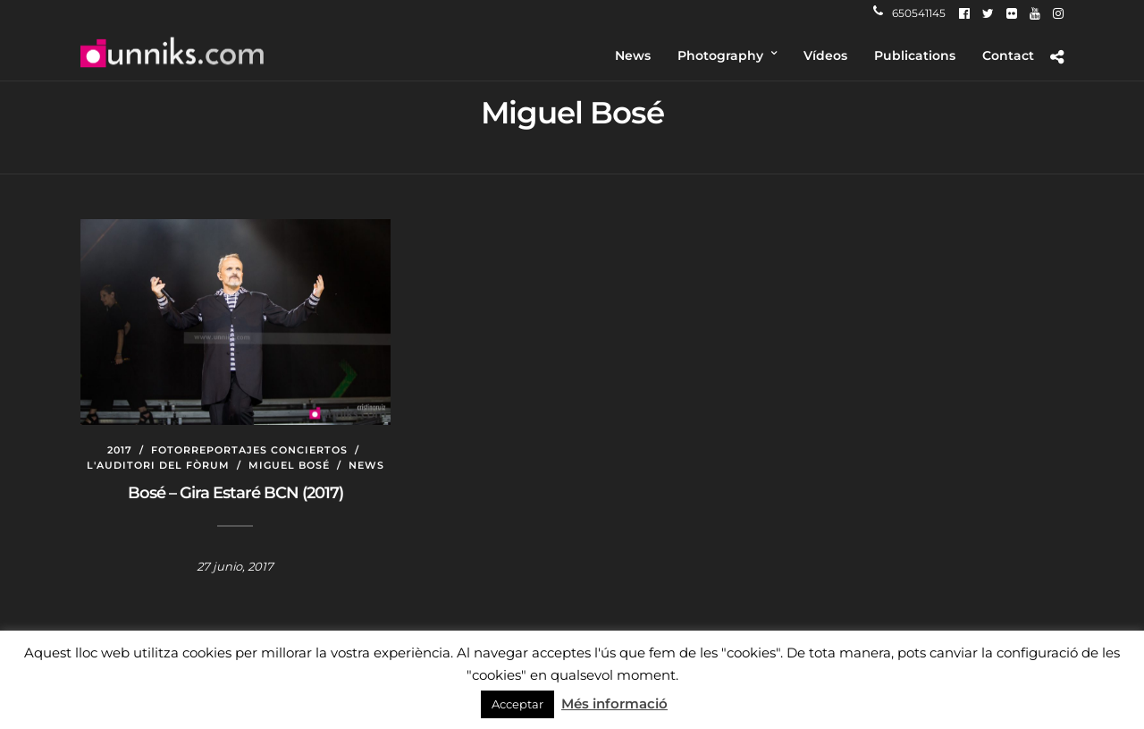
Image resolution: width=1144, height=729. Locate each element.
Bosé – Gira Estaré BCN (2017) (235, 493)
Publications (914, 55)
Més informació (614, 703)
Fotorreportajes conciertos (249, 450)
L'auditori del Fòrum (158, 465)
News (633, 55)
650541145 (909, 13)
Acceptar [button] (517, 704)
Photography (720, 55)
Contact (1008, 55)
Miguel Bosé (289, 465)
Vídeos (825, 55)
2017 (119, 450)
